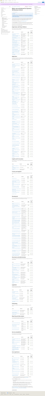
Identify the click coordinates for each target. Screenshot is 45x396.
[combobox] (6, 7)
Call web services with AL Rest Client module (16, 253)
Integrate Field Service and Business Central (16, 77)
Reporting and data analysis (37, 13)
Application (36, 8)
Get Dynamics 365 (40, 2)
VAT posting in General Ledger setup (15, 299)
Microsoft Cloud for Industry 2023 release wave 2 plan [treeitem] (5, 32)
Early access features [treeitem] (3, 11)
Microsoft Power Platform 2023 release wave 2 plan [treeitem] (5, 31)
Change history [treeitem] (2, 10)
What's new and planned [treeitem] (4, 18)
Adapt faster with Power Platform (38, 7)
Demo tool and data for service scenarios (15, 310)
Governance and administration (37, 11)
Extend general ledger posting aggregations (16, 228)
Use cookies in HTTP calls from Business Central (16, 248)
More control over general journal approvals (16, 107)
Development (36, 10)
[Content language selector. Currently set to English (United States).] (3, 392)
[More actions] (32, 6)
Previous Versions (15, 6)
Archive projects (13, 67)
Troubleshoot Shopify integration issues (15, 109)
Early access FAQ (26, 377)
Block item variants (14, 146)
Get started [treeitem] (2, 9)
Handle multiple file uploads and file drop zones (16, 231)
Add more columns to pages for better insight (16, 75)
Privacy (12, 394)
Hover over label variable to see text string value (16, 238)
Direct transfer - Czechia (14, 178)
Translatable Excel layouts (14, 326)
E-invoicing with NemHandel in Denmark (15, 192)
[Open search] (42, 0)
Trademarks (24, 394)
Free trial (43, 2)
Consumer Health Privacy (16, 394)
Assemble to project (14, 139)
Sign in (43, 0)
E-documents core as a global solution (15, 293)
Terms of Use (21, 394)
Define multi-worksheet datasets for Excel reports (16, 213)
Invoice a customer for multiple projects (15, 141)
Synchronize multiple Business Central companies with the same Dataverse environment (15, 349)
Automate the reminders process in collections (16, 131)
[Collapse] (10, 6)
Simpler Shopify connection (14, 104)
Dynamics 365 (18, 6)
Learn (12, 6)
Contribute (10, 394)
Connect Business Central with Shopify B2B (16, 94)
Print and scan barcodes (14, 119)
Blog (7, 394)
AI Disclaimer (2, 394)
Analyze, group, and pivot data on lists (15, 329)
